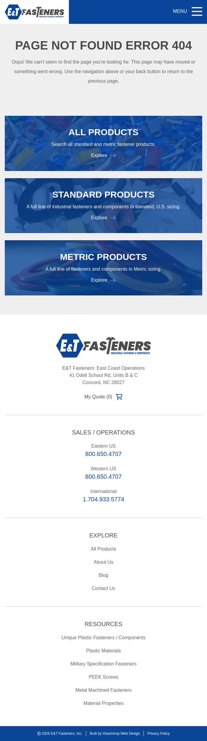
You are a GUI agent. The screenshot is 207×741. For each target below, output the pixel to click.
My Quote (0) (103, 397)
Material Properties (103, 703)
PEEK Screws (103, 677)
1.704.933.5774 (103, 499)
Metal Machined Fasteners (103, 690)
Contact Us (103, 588)
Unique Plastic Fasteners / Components (103, 637)
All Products (103, 548)
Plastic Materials (103, 650)
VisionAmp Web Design (121, 733)
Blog (103, 575)
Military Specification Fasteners (103, 663)
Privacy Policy (158, 733)
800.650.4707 (103, 454)
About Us (103, 562)
